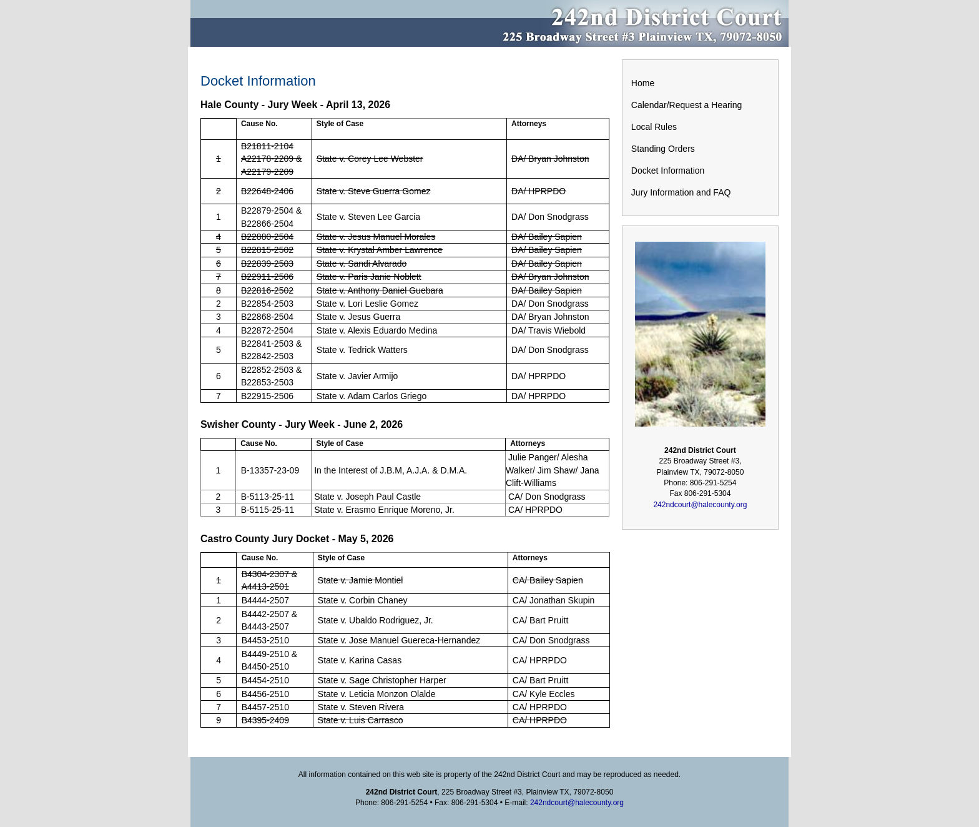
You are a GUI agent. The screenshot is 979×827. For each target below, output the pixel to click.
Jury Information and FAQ (681, 192)
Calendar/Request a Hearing (686, 105)
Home (642, 83)
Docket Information (668, 171)
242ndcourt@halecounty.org (700, 504)
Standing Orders (663, 149)
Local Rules (654, 127)
